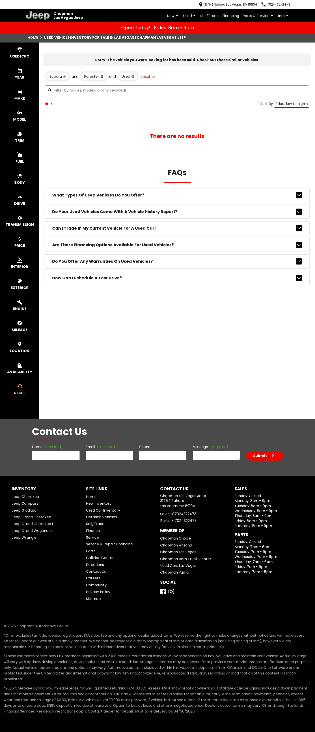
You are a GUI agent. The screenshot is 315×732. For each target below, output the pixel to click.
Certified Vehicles (101, 517)
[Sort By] (291, 131)
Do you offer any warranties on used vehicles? (177, 289)
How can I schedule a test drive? (177, 305)
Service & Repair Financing (109, 544)
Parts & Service (258, 15)
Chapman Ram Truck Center (185, 558)
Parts (90, 551)
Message (210, 446)
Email (100, 446)
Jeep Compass (25, 503)
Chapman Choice (175, 538)
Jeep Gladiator (25, 510)
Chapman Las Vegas (178, 552)
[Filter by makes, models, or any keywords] (177, 118)
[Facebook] (163, 591)
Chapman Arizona (176, 545)
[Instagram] (171, 591)
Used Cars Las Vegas (178, 565)
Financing (230, 15)
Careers (93, 578)
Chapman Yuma (174, 572)
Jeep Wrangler (25, 537)
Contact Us (96, 571)
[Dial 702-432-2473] (275, 4)
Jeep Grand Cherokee (31, 517)
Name (47, 446)
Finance (93, 530)
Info (284, 15)
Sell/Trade (209, 15)
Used (190, 15)
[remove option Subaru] (57, 104)
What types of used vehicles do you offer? (177, 223)
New (173, 15)
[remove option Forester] (94, 104)
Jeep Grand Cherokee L (33, 523)
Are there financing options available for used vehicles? (177, 272)
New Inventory (99, 503)
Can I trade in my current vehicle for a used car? (177, 256)
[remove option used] (128, 104)
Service (92, 537)
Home (33, 37)
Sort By (266, 131)
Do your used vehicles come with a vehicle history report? (177, 239)
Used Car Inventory (103, 510)
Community (96, 585)
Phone (144, 446)
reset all (148, 104)
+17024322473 (183, 513)
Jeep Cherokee (25, 496)
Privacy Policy (98, 591)
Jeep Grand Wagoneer (32, 530)
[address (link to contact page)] (227, 4)
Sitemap (93, 598)
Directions (95, 564)
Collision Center (100, 557)
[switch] (19, 53)
